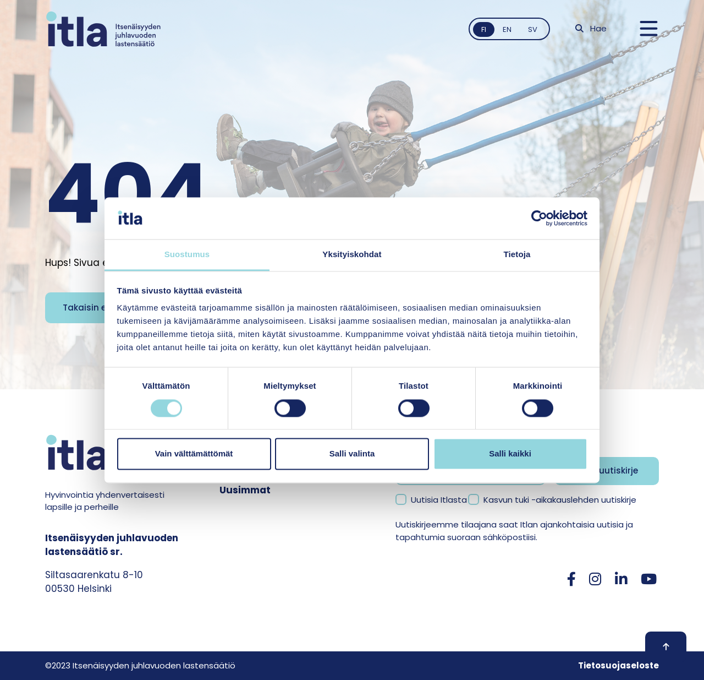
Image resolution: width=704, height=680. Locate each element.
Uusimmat (245, 490)
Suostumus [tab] (187, 254)
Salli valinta (352, 454)
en (507, 29)
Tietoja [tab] (517, 254)
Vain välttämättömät (194, 454)
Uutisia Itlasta (439, 499)
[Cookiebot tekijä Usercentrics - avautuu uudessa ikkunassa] (539, 218)
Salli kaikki (510, 454)
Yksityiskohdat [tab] (351, 254)
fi (483, 29)
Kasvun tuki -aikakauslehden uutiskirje (559, 499)
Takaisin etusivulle (102, 307)
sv (532, 29)
